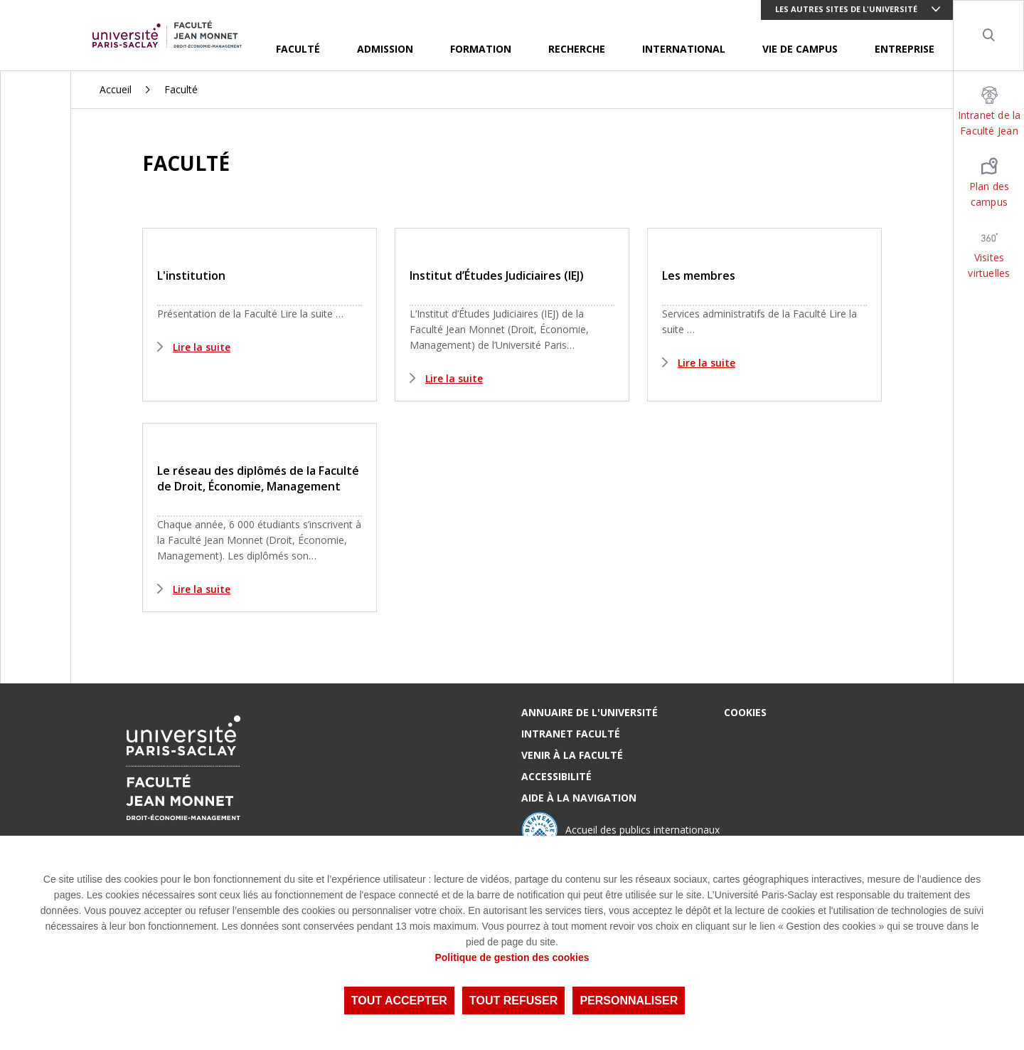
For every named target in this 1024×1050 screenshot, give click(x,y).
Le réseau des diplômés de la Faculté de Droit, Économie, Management (258, 478)
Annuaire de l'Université (589, 712)
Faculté (298, 49)
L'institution (191, 275)
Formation (480, 49)
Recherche (576, 49)
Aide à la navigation (578, 797)
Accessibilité (556, 776)
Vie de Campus (800, 49)
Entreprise (904, 49)
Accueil (116, 89)
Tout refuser (513, 1000)
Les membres (698, 275)
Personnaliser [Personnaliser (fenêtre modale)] (629, 1000)
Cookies (745, 712)
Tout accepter (399, 1000)
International (683, 49)
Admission (385, 49)
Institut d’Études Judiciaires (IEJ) (497, 275)
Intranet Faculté (570, 733)
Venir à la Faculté (572, 755)
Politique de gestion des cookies (511, 957)
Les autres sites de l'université (846, 9)
